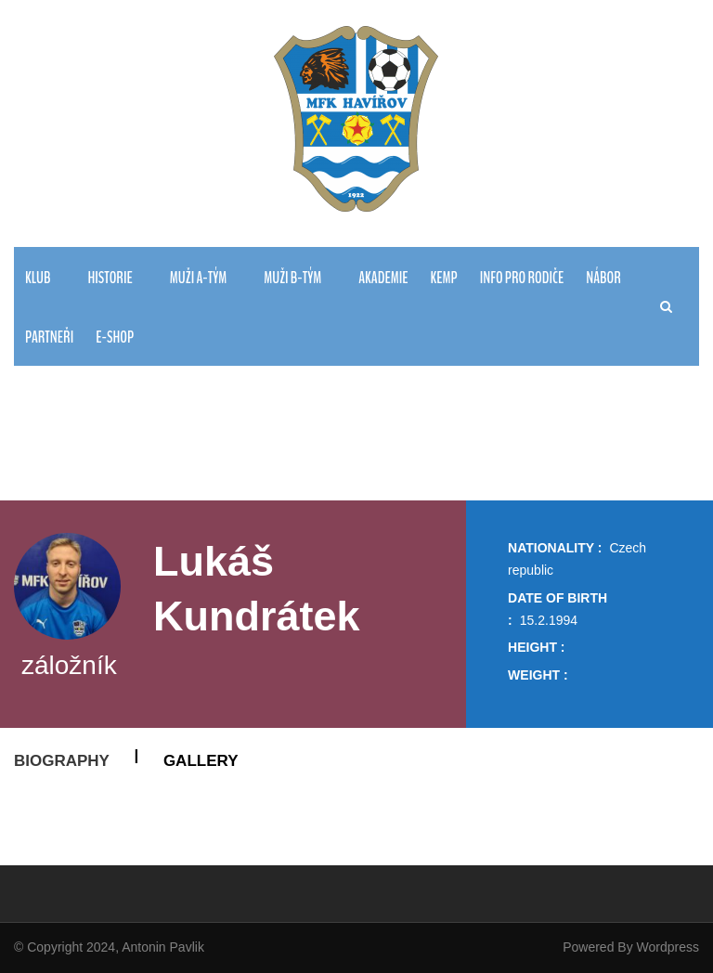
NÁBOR (603, 278)
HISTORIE (109, 278)
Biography (62, 761)
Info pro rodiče (522, 278)
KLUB (37, 278)
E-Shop (115, 337)
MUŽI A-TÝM (198, 278)
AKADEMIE (383, 278)
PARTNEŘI (49, 337)
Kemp (443, 278)
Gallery (201, 761)
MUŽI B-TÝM (292, 278)
